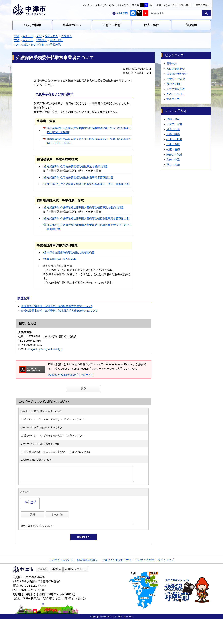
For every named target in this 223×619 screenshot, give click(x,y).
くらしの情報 (32, 25)
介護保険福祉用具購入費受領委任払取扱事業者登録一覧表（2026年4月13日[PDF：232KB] (89, 130)
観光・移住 (151, 25)
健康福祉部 (37, 44)
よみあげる (123, 5)
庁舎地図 (42, 569)
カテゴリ (27, 36)
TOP (17, 36)
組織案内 (56, 569)
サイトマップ (166, 559)
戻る (83, 388)
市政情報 (191, 25)
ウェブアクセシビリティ (116, 559)
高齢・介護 (173, 159)
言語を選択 (201, 5)
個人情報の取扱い (87, 559)
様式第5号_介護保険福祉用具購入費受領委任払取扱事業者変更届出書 (88, 218)
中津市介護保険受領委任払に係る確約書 (70, 252)
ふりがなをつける (104, 5)
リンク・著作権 (144, 559)
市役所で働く (174, 83)
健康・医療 (173, 149)
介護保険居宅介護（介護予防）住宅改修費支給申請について (56, 306)
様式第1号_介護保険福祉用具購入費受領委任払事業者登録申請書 (85, 207)
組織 (25, 44)
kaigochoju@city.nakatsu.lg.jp (45, 349)
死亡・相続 (173, 164)
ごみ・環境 (173, 144)
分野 (39, 36)
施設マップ (173, 99)
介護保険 (66, 36)
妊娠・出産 (173, 119)
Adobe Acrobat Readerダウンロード (71, 374)
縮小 (187, 5)
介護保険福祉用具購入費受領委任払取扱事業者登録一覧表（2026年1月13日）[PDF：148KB (89, 141)
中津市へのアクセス (75, 569)
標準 (181, 5)
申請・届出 (56, 40)
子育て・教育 (112, 25)
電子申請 (171, 63)
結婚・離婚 (173, 134)
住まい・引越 (174, 139)
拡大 (174, 5)
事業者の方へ (72, 25)
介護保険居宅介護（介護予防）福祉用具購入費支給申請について (59, 310)
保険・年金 (51, 36)
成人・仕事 (173, 129)
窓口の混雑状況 (175, 68)
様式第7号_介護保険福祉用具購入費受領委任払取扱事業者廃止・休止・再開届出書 (89, 227)
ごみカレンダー (175, 94)
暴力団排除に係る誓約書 (61, 259)
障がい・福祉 (174, 154)
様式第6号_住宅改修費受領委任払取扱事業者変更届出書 (80, 177)
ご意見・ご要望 (175, 79)
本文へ (88, 5)
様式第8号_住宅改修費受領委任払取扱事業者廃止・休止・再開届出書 (88, 184)
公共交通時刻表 (175, 89)
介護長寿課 (54, 44)
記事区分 (41, 40)
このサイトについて (61, 559)
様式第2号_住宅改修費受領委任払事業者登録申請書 (77, 166)
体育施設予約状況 (177, 73)
